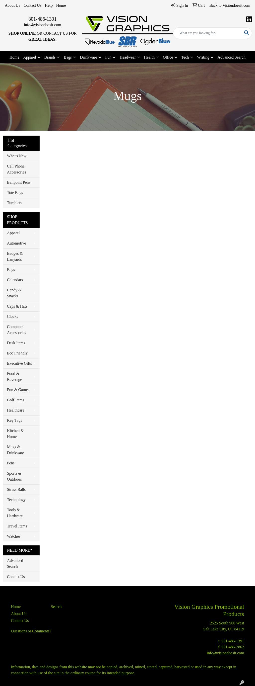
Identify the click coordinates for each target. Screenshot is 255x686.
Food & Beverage (14, 376)
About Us (12, 5)
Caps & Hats (17, 306)
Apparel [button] (29, 57)
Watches (13, 536)
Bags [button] (68, 57)
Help (49, 5)
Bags (11, 269)
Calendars (15, 280)
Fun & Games (18, 390)
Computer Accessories (16, 330)
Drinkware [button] (88, 57)
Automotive (16, 243)
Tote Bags (15, 192)
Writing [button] (203, 57)
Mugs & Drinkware (15, 450)
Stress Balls (16, 489)
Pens (10, 463)
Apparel (13, 233)
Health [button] (149, 57)
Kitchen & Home (15, 434)
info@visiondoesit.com (42, 25)
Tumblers (14, 203)
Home (61, 5)
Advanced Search (231, 57)
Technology (16, 500)
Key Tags (14, 420)
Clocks (12, 316)
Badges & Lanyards (15, 256)
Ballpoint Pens (18, 182)
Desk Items (16, 343)
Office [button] (168, 57)
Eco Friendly (17, 353)
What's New (16, 156)
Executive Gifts (19, 363)
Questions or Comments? (31, 631)
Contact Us (33, 5)
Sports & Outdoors (14, 476)
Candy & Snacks (14, 293)
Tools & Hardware (15, 513)
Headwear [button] (128, 57)
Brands (50, 57)
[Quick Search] (207, 33)
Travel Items (17, 526)
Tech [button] (185, 57)
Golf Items (15, 400)
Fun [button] (108, 57)
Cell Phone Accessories (16, 169)
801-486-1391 (42, 19)
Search (56, 606)
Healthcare (15, 410)
